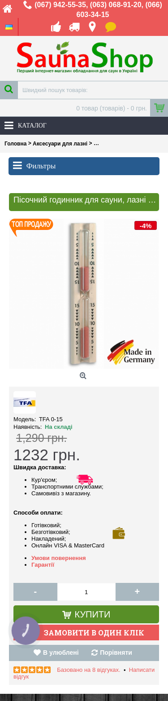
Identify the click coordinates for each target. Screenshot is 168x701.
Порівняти (116, 652)
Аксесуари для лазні (60, 144)
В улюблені (60, 652)
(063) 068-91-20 (116, 5)
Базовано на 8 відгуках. (88, 669)
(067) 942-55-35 (60, 5)
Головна (15, 144)
